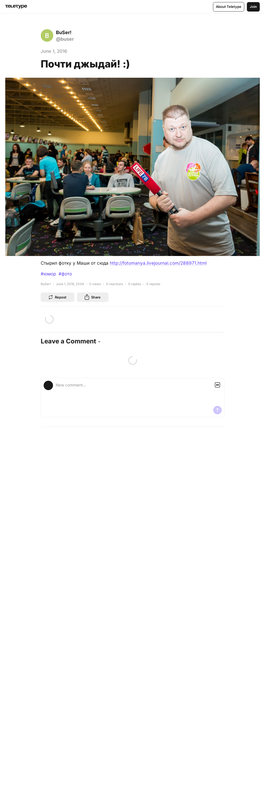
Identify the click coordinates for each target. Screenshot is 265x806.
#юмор (48, 273)
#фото (65, 273)
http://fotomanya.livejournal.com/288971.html (158, 263)
